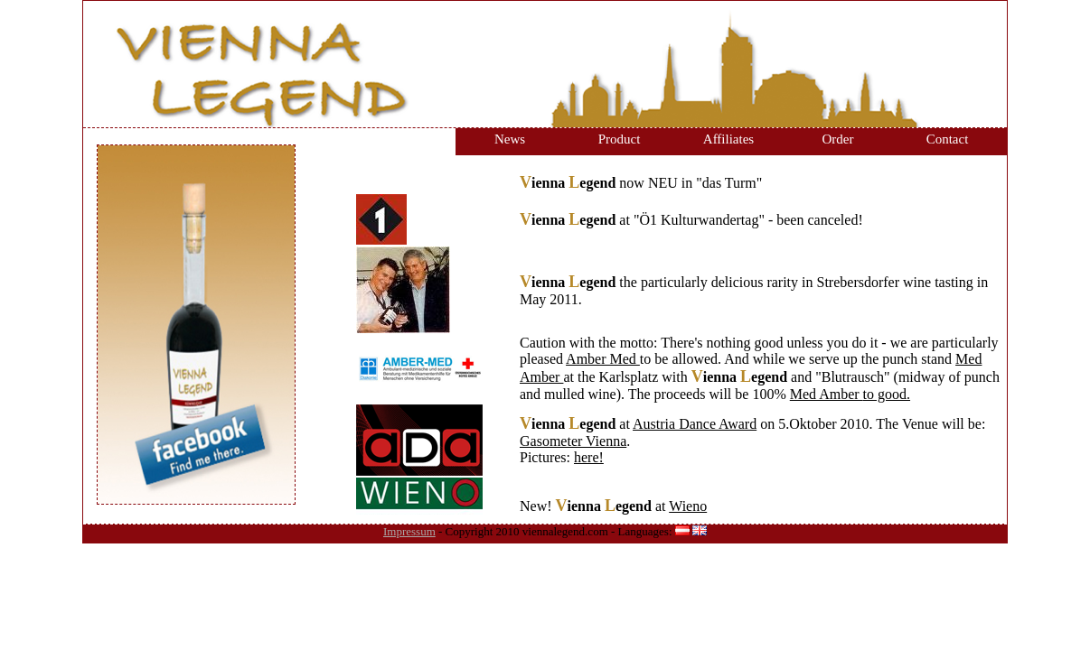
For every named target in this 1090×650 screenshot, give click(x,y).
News (509, 139)
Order (838, 139)
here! (589, 457)
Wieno (688, 506)
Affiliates (728, 139)
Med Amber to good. (850, 394)
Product (619, 139)
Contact (947, 139)
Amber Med (603, 359)
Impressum (409, 531)
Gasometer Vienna (573, 441)
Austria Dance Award (694, 424)
